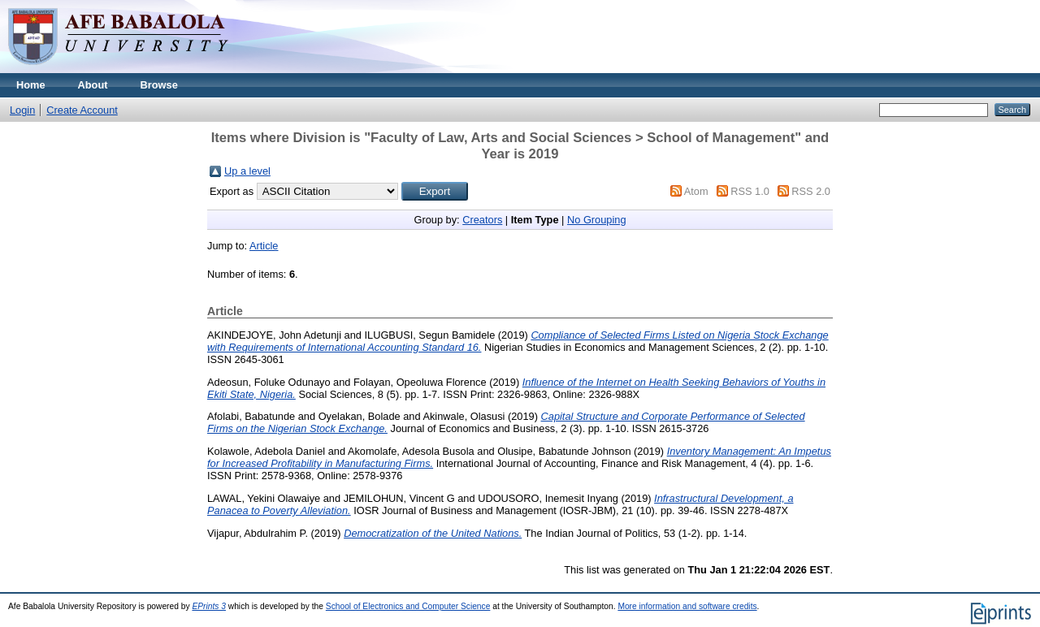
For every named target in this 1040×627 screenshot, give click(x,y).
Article (264, 246)
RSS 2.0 (810, 191)
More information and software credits (687, 606)
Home (31, 85)
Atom (696, 191)
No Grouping (596, 220)
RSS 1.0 (749, 191)
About (93, 85)
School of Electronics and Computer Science (408, 606)
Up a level (247, 171)
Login (22, 110)
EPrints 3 (209, 606)
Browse (159, 85)
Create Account (82, 110)
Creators (482, 220)
